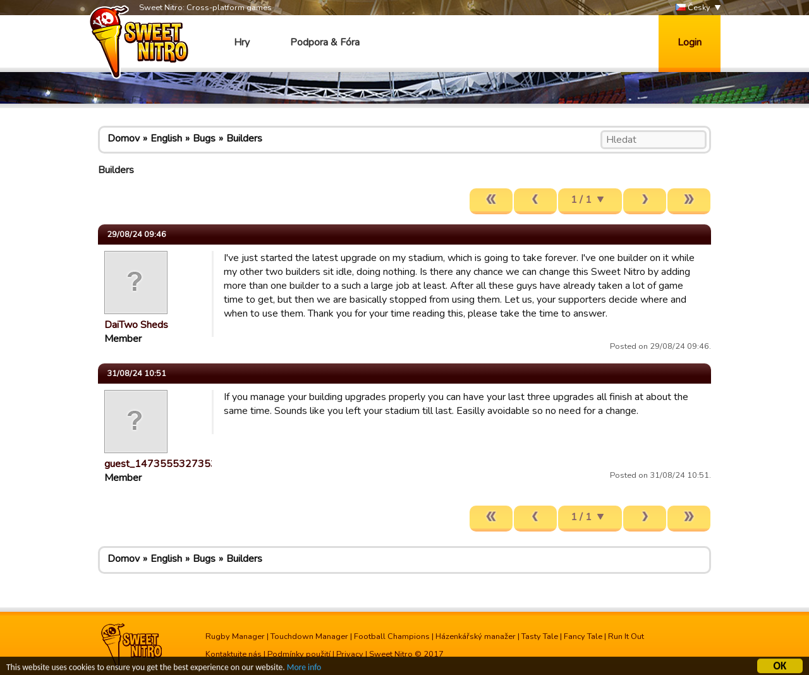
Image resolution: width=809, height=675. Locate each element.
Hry (242, 42)
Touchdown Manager (309, 636)
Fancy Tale (583, 636)
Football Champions (392, 636)
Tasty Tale (539, 636)
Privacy (349, 654)
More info (304, 669)
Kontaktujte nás (233, 654)
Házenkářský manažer (475, 636)
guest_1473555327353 (160, 464)
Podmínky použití (299, 654)
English (166, 138)
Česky (693, 8)
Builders (244, 138)
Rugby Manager (235, 636)
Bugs (204, 138)
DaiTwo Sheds (136, 325)
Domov (123, 138)
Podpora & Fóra (325, 42)
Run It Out (626, 636)
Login (690, 42)
